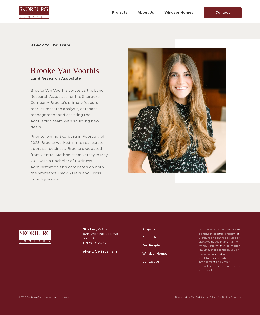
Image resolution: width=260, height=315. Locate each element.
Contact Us (151, 261)
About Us (146, 12)
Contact (222, 12)
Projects (119, 12)
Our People (151, 245)
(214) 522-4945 (106, 252)
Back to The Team (52, 45)
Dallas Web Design (219, 297)
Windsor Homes (178, 12)
